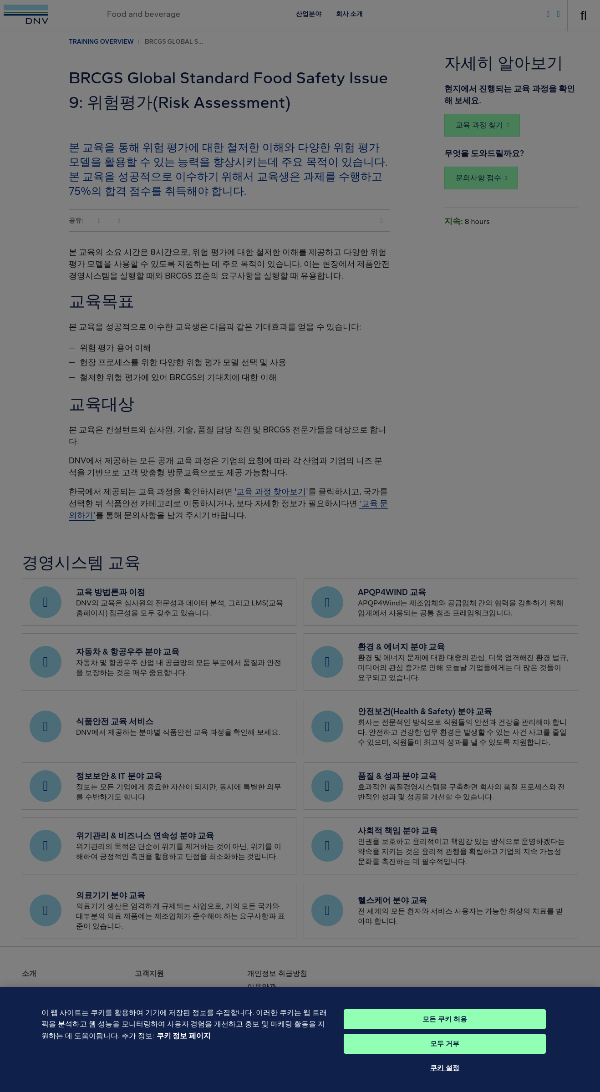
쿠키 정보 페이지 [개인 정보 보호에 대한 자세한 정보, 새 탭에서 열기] (184, 1050)
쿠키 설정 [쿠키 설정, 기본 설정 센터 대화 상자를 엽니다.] (444, 1081)
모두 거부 (444, 1057)
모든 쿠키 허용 (444, 1033)
